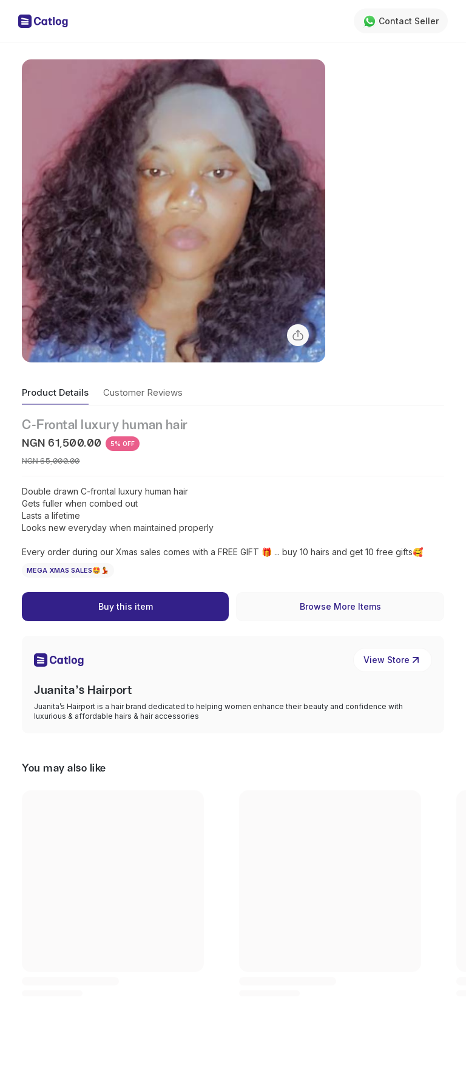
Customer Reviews (143, 392)
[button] (173, 210)
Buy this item (125, 606)
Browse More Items (340, 606)
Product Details (55, 392)
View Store (392, 660)
